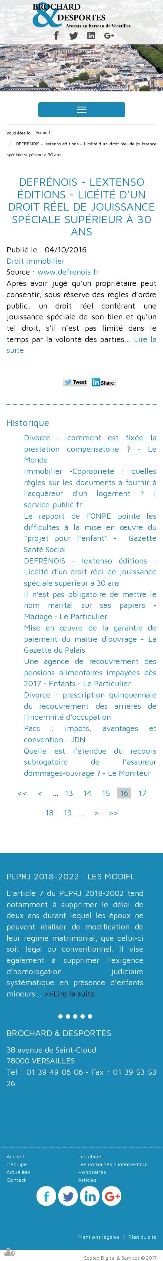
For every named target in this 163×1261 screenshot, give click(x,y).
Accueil (43, 132)
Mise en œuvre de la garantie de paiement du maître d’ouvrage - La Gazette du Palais (90, 638)
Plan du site (142, 1237)
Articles (87, 1180)
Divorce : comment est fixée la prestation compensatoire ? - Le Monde (90, 448)
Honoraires (92, 1172)
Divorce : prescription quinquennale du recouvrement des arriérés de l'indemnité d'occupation (90, 705)
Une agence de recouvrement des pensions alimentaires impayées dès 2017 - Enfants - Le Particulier (90, 672)
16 (124, 793)
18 (49, 812)
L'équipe (17, 1164)
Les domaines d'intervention (113, 1164)
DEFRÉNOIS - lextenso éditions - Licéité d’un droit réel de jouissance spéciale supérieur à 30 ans (90, 571)
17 (142, 793)
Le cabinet (90, 1156)
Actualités (18, 1172)
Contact (16, 1180)
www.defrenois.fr (68, 271)
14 (87, 793)
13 (69, 793)
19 (67, 812)
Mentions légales (99, 1237)
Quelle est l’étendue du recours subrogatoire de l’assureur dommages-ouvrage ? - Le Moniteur (90, 762)
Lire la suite (74, 993)
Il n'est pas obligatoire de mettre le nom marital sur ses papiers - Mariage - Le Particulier (90, 605)
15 (106, 793)
